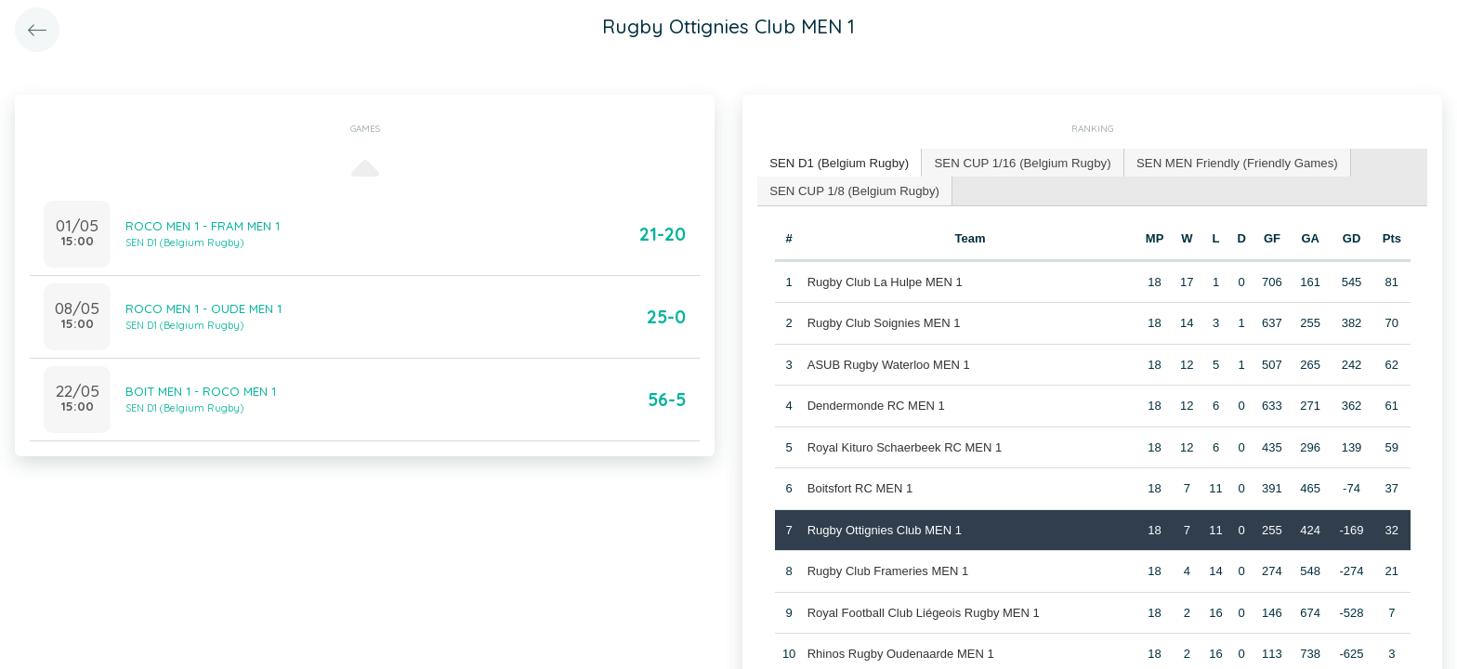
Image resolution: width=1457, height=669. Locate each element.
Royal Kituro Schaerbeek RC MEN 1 (904, 446)
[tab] (838, 163)
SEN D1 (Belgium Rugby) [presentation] (837, 162)
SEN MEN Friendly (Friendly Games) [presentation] (1229, 162)
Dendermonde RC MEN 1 (875, 405)
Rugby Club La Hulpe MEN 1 (884, 280)
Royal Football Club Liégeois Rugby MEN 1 (923, 611)
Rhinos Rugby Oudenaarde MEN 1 (900, 653)
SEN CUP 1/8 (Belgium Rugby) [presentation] (853, 189)
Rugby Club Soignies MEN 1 (883, 322)
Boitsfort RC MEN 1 (859, 487)
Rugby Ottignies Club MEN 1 (884, 528)
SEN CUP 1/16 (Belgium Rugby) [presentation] (1018, 162)
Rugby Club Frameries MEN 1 (887, 570)
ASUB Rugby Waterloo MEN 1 (888, 363)
